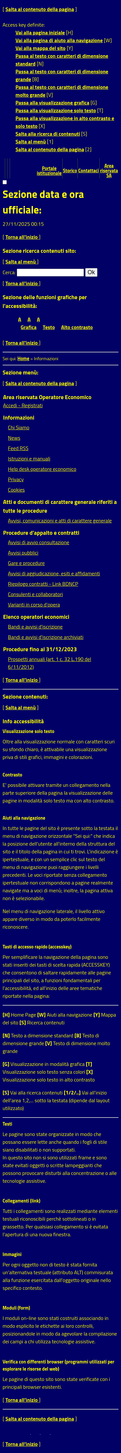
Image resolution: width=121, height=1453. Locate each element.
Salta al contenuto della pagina (39, 9)
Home (23, 358)
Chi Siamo (18, 427)
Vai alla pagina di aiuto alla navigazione (59, 40)
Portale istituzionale (49, 171)
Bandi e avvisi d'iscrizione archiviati (46, 637)
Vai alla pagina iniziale (40, 32)
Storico (70, 170)
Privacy (16, 479)
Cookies (16, 490)
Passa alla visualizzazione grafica (52, 102)
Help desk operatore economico (42, 469)
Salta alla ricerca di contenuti (47, 134)
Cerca (9, 272)
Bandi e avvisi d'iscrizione (35, 626)
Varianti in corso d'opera (34, 604)
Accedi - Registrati (23, 405)
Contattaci (88, 170)
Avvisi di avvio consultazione (38, 542)
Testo (49, 327)
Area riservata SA (109, 170)
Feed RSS (18, 448)
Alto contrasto (77, 327)
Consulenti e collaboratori (35, 594)
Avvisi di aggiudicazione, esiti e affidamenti (54, 573)
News (14, 438)
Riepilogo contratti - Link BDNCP (43, 584)
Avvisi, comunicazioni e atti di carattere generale (60, 520)
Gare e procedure (26, 563)
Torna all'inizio (22, 237)
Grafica (28, 327)
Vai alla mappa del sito (40, 48)
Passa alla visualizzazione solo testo (55, 110)
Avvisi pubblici (23, 552)
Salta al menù (30, 141)
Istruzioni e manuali (29, 458)
